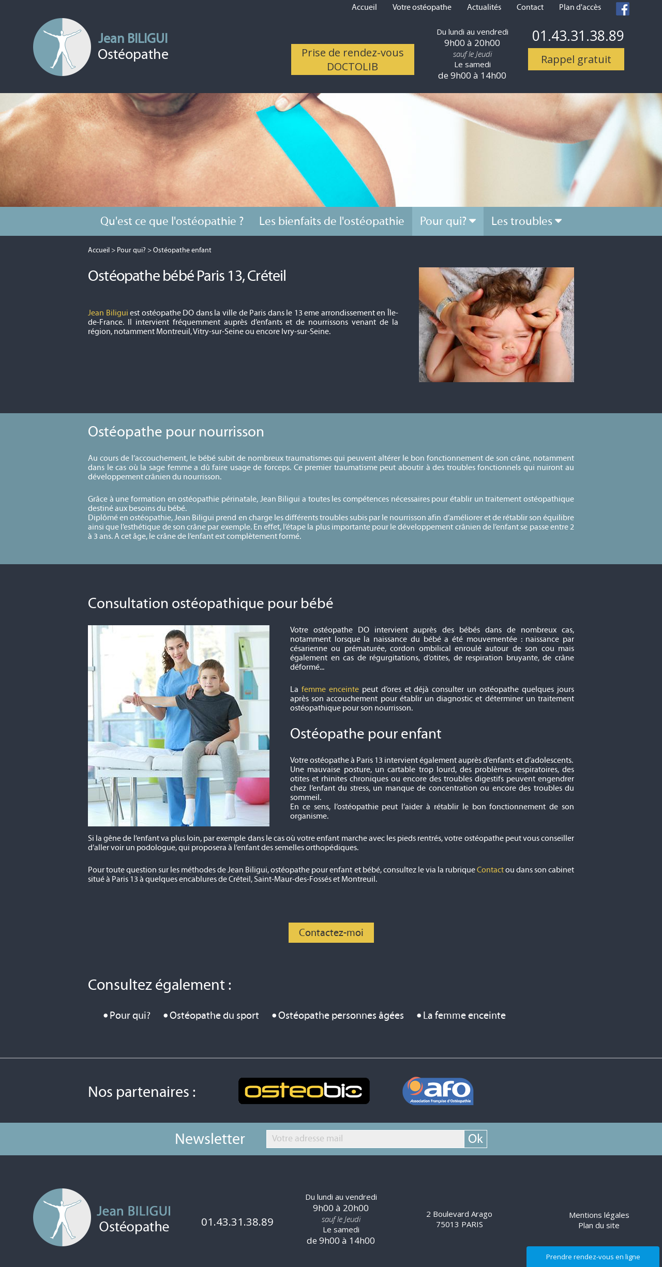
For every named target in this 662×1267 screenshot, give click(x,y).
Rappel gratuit (576, 59)
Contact (530, 7)
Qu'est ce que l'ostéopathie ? (172, 221)
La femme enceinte (464, 1015)
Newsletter (210, 1139)
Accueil (364, 7)
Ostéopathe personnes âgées (341, 1015)
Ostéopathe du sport (214, 1015)
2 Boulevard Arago (459, 1219)
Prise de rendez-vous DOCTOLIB (353, 59)
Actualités (484, 7)
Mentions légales (599, 1215)
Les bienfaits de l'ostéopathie (331, 221)
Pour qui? (443, 221)
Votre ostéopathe (422, 7)
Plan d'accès (580, 7)
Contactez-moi (331, 933)
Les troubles (521, 221)
